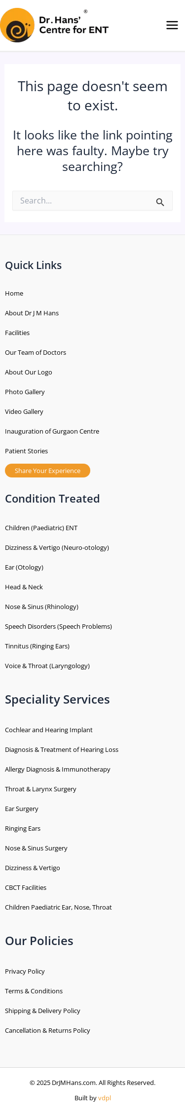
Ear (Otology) (24, 567)
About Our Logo (28, 372)
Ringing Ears (22, 828)
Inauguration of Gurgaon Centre (52, 431)
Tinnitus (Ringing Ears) (37, 646)
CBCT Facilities (25, 887)
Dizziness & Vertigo (32, 867)
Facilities (17, 332)
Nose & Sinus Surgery (36, 848)
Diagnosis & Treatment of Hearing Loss (61, 749)
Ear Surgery (21, 808)
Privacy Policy (25, 971)
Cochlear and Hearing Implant (49, 729)
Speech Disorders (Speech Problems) (58, 626)
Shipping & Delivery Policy (42, 1010)
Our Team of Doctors (35, 352)
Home (14, 293)
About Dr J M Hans (32, 312)
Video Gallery (24, 411)
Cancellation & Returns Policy (47, 1030)
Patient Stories (26, 450)
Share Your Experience (47, 470)
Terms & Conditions (34, 990)
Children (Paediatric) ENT (41, 527)
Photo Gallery (25, 391)
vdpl (104, 1097)
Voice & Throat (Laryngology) (47, 665)
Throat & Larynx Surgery (40, 788)
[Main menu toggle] (172, 25)
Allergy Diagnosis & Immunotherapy (58, 769)
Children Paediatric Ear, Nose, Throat (58, 907)
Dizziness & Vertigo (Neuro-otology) (57, 547)
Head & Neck (24, 586)
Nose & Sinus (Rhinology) (41, 606)
